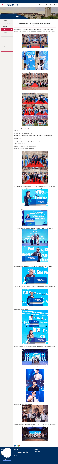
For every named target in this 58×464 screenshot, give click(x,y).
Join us (49, 1)
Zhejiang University (37, 451)
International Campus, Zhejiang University (40, 455)
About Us (35, 4)
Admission (43, 4)
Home (32, 4)
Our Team (39, 4)
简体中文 (2, 1)
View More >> (16, 455)
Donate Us (53, 1)
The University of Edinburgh (38, 453)
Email (7, 459)
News (55, 20)
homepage (49, 20)
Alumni (55, 4)
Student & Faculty (8, 1)
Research (51, 4)
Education (48, 4)
